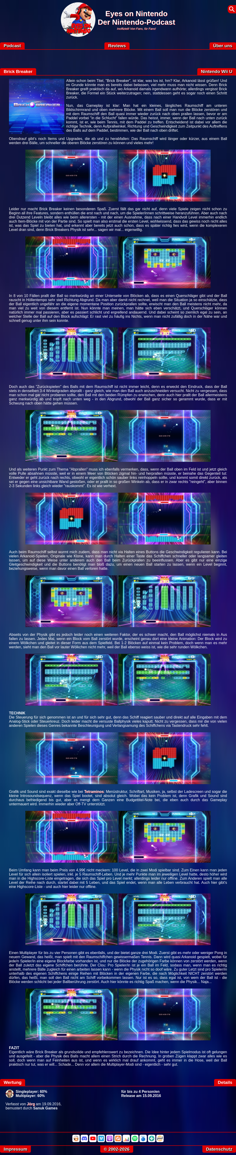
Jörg (31, 1104)
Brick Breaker (18, 71)
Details (225, 1082)
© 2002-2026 (117, 1149)
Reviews (117, 45)
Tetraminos (94, 792)
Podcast (12, 45)
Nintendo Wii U (216, 71)
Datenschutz (219, 1149)
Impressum (15, 1149)
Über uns (222, 45)
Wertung (12, 1082)
